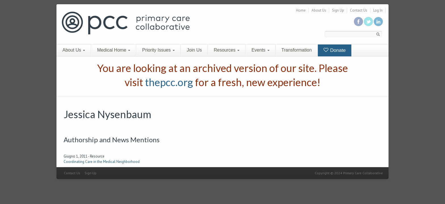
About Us (319, 10)
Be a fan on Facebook (358, 21)
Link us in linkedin (378, 21)
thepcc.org (169, 82)
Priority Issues (158, 50)
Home (301, 10)
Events (260, 50)
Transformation (297, 50)
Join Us (194, 50)
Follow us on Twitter (368, 21)
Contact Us (358, 10)
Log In (378, 10)
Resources (227, 50)
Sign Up (338, 10)
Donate (335, 50)
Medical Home (113, 50)
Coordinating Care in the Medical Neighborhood (102, 161)
